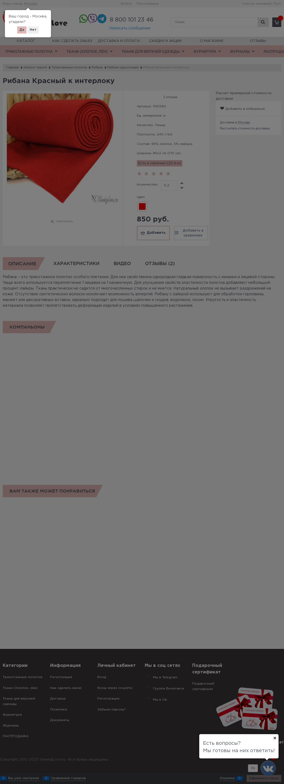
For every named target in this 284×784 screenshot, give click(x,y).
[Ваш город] (274, 738)
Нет (33, 29)
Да (21, 29)
